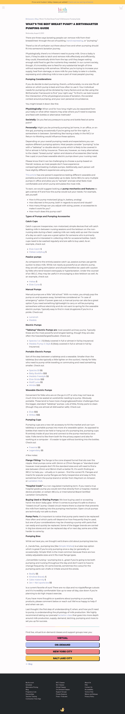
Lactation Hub (35, 481)
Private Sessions (61, 694)
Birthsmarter (30, 19)
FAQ (86, 685)
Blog (36, 19)
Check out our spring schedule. (80, 2)
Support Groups (61, 692)
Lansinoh (33, 317)
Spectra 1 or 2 (35, 341)
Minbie (32, 385)
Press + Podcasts (61, 696)
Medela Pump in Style (40, 344)
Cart (120, 6)
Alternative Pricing (32, 687)
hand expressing (75, 40)
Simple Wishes (66, 546)
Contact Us (88, 687)
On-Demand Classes (63, 689)
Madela (32, 320)
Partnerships (30, 694)
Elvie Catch (34, 249)
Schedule (29, 685)
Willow (32, 415)
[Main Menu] (3, 8)
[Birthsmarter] (62, 10)
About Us (88, 683)
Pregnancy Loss (31, 692)
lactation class (65, 615)
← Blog (29, 664)
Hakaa (32, 281)
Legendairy (34, 450)
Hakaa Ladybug (37, 252)
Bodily (32, 574)
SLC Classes (60, 685)
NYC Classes (60, 683)
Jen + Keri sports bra (39, 582)
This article (31, 175)
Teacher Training (31, 696)
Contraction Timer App (33, 699)
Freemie (33, 447)
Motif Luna (34, 382)
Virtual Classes (61, 687)
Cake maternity (36, 579)
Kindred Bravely (37, 577)
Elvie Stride (34, 379)
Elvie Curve (34, 284)
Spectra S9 (34, 370)
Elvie (31, 412)
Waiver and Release (91, 694)
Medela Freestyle (37, 376)
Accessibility (89, 689)
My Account (30, 683)
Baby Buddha (36, 373)
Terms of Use (89, 692)
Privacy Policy (89, 696)
